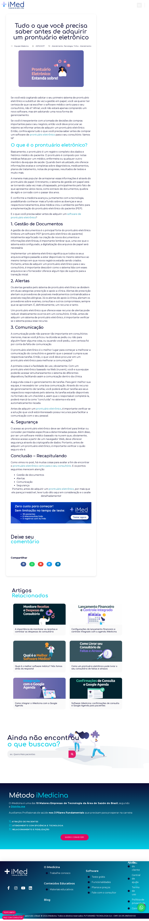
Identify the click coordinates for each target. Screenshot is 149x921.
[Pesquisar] (72, 756)
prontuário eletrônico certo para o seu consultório (42, 468)
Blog (47, 902)
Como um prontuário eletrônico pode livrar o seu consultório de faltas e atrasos (94, 670)
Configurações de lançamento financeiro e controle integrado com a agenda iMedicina (94, 632)
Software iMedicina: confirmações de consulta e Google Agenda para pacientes (95, 707)
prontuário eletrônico (42, 137)
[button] (139, 5)
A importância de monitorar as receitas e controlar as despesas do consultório (36, 632)
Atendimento (57, 48)
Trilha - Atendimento (82, 48)
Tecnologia (68, 48)
